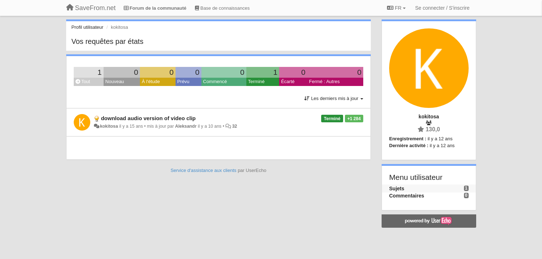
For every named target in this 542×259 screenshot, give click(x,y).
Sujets (396, 188)
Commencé (215, 81)
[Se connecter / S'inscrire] (442, 8)
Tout (83, 81)
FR (396, 8)
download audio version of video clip (148, 118)
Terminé (256, 81)
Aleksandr (186, 126)
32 (234, 126)
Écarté (288, 81)
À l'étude (151, 81)
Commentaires (406, 196)
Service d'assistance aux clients (203, 170)
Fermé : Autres (324, 81)
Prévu (183, 81)
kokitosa (109, 126)
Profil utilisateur (88, 27)
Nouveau (114, 81)
